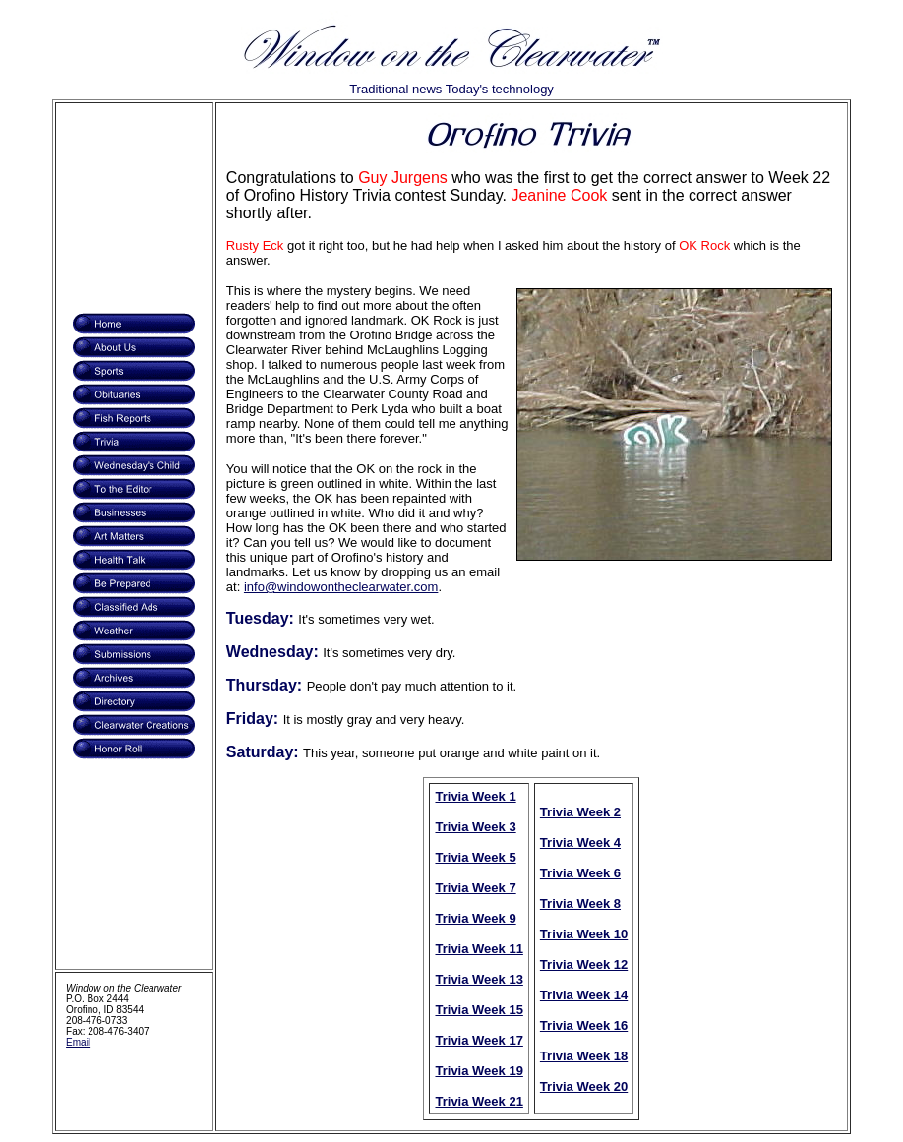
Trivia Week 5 (475, 857)
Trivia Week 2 (580, 812)
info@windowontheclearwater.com (341, 586)
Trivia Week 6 (580, 873)
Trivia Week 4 (580, 842)
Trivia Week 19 (478, 1070)
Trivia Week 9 (475, 918)
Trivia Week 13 (478, 979)
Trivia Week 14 (584, 995)
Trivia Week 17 (478, 1040)
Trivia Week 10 (584, 934)
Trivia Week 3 (475, 826)
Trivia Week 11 (478, 948)
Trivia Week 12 (584, 964)
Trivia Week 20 (584, 1086)
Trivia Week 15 (478, 1009)
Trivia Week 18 (584, 1056)
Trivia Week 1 (475, 796)
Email (78, 1042)
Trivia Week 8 (580, 903)
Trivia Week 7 (475, 887)
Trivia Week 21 (478, 1101)
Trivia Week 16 (584, 1025)
